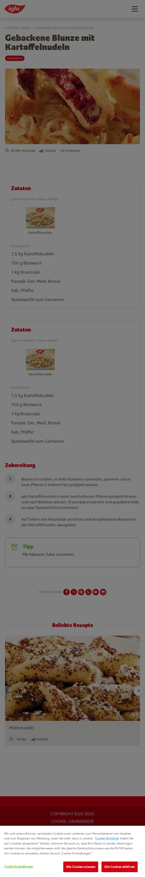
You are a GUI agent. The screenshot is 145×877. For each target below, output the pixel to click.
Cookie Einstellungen (18, 866)
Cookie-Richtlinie (107, 838)
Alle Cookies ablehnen (119, 867)
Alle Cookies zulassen (81, 867)
